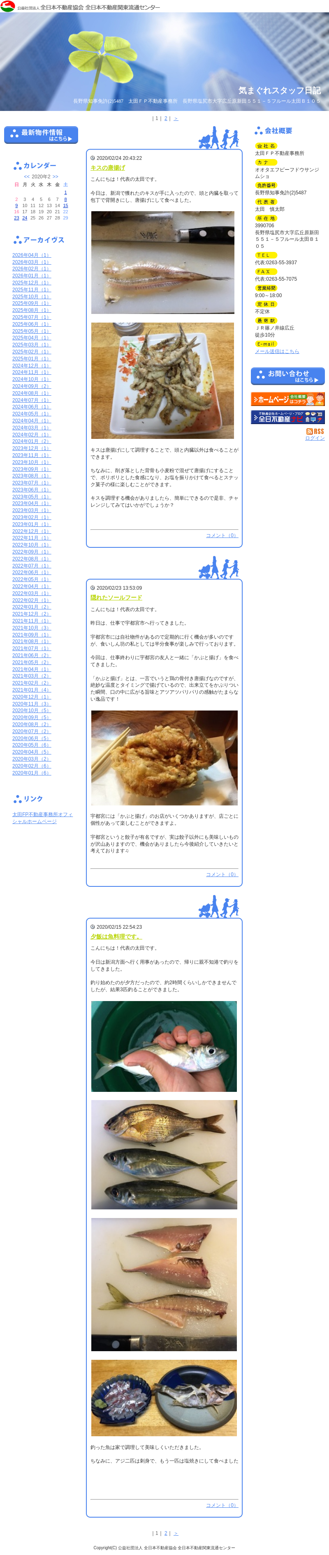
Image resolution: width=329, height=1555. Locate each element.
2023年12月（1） (31, 448)
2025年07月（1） (31, 317)
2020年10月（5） (31, 710)
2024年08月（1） (31, 393)
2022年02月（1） (31, 600)
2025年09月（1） (31, 303)
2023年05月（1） (31, 497)
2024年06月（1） (31, 407)
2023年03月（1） (31, 510)
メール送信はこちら (277, 351)
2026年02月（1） (31, 269)
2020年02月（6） (31, 766)
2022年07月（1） (31, 566)
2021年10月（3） (31, 628)
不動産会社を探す (288, 417)
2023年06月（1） (31, 490)
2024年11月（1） (31, 372)
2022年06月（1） (31, 572)
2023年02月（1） (31, 517)
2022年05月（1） (31, 579)
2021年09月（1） (31, 635)
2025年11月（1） (31, 290)
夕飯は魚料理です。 (116, 936)
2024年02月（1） (31, 435)
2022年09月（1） (31, 552)
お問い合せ (288, 377)
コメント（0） (222, 535)
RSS (315, 431)
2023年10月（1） (31, 462)
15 (65, 205)
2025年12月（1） (31, 283)
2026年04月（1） (31, 255)
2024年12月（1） (31, 366)
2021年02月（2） (31, 683)
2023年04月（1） (31, 503)
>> (55, 177)
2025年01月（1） (31, 359)
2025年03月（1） (31, 345)
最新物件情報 (41, 138)
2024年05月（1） (31, 414)
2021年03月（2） (31, 676)
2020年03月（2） (31, 759)
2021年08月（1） (31, 641)
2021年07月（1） (31, 648)
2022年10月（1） (31, 545)
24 (24, 217)
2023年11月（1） (31, 455)
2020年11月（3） (31, 704)
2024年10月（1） (31, 379)
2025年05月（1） (31, 331)
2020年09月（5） (31, 717)
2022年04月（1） (31, 586)
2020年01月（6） (31, 773)
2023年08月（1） (31, 476)
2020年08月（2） (31, 724)
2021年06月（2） (31, 655)
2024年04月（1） (31, 421)
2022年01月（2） (31, 607)
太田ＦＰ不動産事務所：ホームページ (288, 399)
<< (27, 177)
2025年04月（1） (31, 338)
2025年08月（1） (31, 310)
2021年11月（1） (31, 621)
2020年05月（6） (31, 745)
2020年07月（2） (31, 731)
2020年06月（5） (31, 738)
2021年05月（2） (31, 662)
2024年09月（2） (31, 386)
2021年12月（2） (31, 614)
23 (16, 217)
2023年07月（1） (31, 483)
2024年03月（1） (31, 428)
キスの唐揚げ (107, 167)
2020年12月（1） (31, 697)
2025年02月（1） (31, 352)
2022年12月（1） (31, 531)
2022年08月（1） (31, 559)
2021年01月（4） (31, 690)
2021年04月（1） (31, 669)
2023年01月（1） (31, 524)
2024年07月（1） (31, 400)
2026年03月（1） (31, 262)
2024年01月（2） (31, 441)
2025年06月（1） (31, 324)
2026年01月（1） (31, 276)
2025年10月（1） (31, 297)
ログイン (315, 438)
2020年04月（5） (31, 752)
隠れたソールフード (116, 597)
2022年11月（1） (31, 538)
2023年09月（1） (31, 469)
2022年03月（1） (31, 593)
